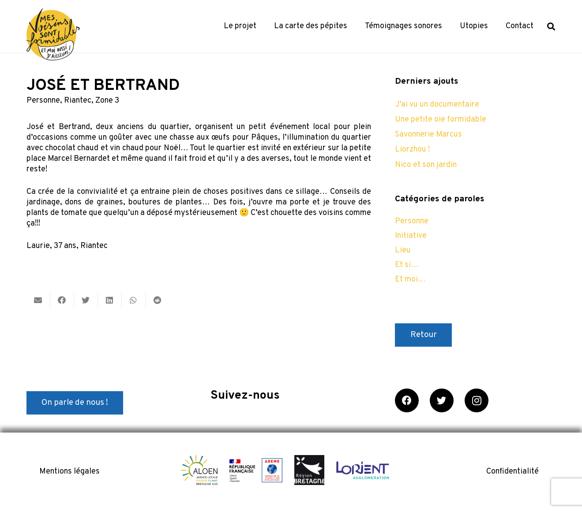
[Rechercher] (551, 26)
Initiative (411, 236)
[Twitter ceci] (86, 300)
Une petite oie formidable (440, 120)
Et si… (407, 265)
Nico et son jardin (426, 165)
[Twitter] (442, 400)
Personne (43, 101)
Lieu (403, 250)
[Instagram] (476, 400)
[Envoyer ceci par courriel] (38, 300)
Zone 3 (107, 101)
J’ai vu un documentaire (437, 105)
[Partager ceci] (62, 300)
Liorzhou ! (412, 149)
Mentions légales (69, 472)
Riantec (77, 101)
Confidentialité (512, 472)
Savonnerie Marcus (428, 135)
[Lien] (53, 34)
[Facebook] (407, 400)
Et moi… (410, 279)
